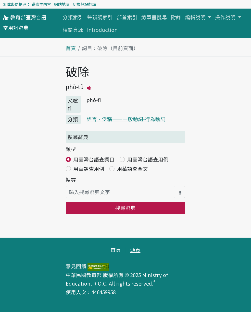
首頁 (71, 48)
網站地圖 (62, 4)
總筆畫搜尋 (154, 17)
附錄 (176, 17)
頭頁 (135, 249)
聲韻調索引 (100, 17)
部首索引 (127, 17)
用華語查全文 (132, 168)
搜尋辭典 (125, 207)
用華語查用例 (88, 168)
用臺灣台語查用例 (147, 159)
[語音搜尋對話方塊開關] (180, 192)
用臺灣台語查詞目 (93, 159)
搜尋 (71, 179)
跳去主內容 (41, 4)
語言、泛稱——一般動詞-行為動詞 (126, 119)
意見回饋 (76, 266)
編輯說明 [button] (196, 17)
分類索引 (73, 17)
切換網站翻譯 (84, 4)
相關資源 (73, 29)
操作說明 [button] (226, 17)
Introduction (102, 29)
